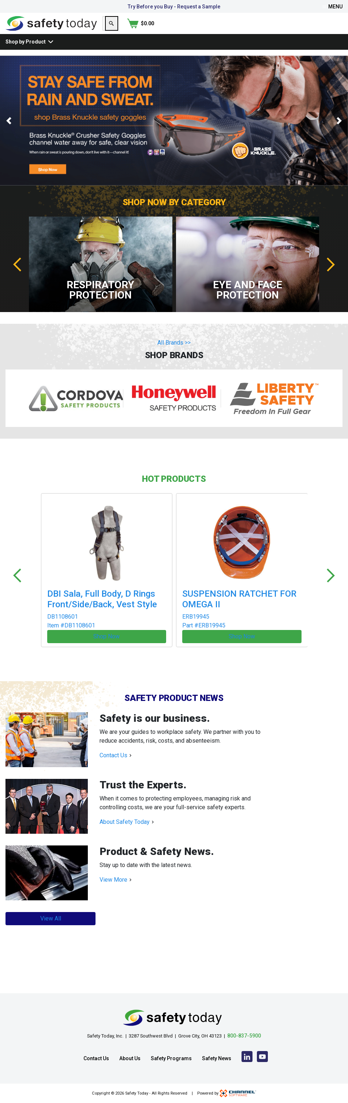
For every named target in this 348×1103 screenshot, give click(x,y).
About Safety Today (125, 823)
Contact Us (113, 757)
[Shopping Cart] (329, 30)
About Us (130, 1058)
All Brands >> (174, 356)
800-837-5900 (244, 1036)
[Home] (51, 29)
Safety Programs (171, 1058)
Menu (332, 7)
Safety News (216, 1058)
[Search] (297, 30)
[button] (9, 135)
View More (113, 881)
